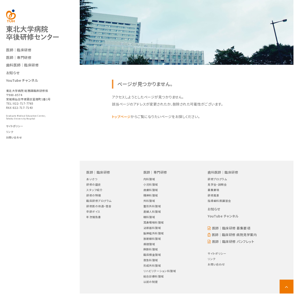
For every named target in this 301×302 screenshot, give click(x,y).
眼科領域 (149, 220)
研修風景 (213, 196)
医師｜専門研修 (19, 59)
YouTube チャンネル (23, 82)
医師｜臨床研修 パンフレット (234, 244)
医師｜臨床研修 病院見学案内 (235, 237)
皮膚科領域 (151, 191)
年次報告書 (94, 220)
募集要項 (213, 191)
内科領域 (149, 179)
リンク (10, 133)
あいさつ (92, 179)
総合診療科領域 (154, 284)
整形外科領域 (152, 208)
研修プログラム (217, 179)
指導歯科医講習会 (220, 202)
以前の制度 (151, 290)
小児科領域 (151, 185)
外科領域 (149, 202)
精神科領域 (151, 196)
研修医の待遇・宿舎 (100, 208)
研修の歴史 (94, 185)
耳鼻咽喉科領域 (154, 226)
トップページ (122, 116)
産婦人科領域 (152, 214)
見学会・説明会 (217, 185)
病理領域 (149, 249)
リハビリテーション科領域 (160, 278)
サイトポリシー (15, 128)
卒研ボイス (94, 214)
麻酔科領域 (151, 255)
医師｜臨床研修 (19, 51)
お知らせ (13, 74)
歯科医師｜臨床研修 (23, 67)
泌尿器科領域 (152, 231)
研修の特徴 (94, 196)
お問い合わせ (15, 139)
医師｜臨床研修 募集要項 (232, 230)
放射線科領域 (152, 243)
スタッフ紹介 (94, 191)
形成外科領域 (152, 272)
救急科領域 (151, 266)
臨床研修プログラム (100, 202)
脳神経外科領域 (154, 237)
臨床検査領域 (152, 261)
